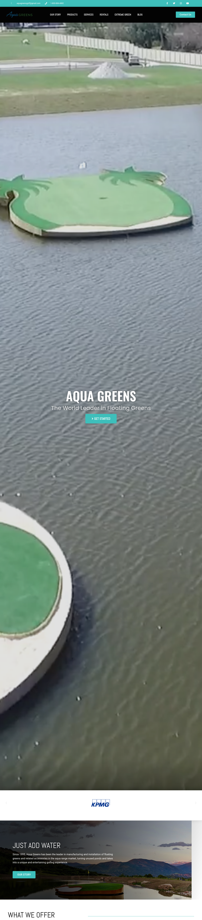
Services (88, 15)
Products (72, 15)
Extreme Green (123, 15)
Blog (139, 15)
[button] (6, 803)
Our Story (55, 15)
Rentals (104, 15)
